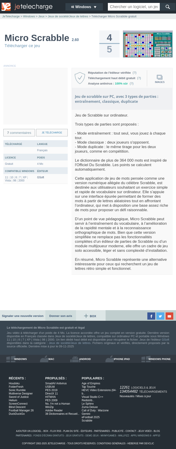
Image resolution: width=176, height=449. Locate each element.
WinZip (49, 407)
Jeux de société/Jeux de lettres (69, 343)
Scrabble (87, 420)
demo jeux (92, 435)
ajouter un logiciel (28, 431)
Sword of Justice (19, 397)
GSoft (40, 177)
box (46, 431)
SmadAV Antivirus (56, 383)
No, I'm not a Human (57, 403)
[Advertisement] (35, 96)
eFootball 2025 (91, 417)
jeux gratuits (74, 435)
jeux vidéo (145, 431)
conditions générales (111, 443)
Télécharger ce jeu (22, 45)
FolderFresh (16, 386)
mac (51, 359)
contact (130, 431)
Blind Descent (17, 407)
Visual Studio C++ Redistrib (92, 398)
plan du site (71, 431)
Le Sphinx (88, 403)
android (85, 359)
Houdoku (14, 383)
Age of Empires (91, 383)
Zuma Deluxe (90, 407)
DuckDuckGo (17, 413)
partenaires (102, 431)
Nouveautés (127, 396)
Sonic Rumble (17, 390)
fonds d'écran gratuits (48, 435)
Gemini (86, 413)
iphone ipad (122, 359)
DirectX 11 (51, 393)
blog (157, 431)
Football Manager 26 (21, 410)
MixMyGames (108, 435)
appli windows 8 (141, 435)
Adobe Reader (54, 410)
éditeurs (86, 431)
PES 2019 (51, 390)
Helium (13, 400)
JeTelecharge (11, 16)
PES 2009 (51, 400)
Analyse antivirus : (111, 83)
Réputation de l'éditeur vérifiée (112, 72)
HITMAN (50, 397)
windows (20, 359)
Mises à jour (143, 396)
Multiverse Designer (21, 393)
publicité (118, 431)
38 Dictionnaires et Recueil (62, 413)
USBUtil (50, 386)
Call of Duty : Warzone (95, 410)
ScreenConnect (18, 403)
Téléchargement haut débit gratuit (114, 78)
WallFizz (123, 435)
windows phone (159, 359)
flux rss (55, 431)
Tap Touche (88, 386)
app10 (156, 435)
